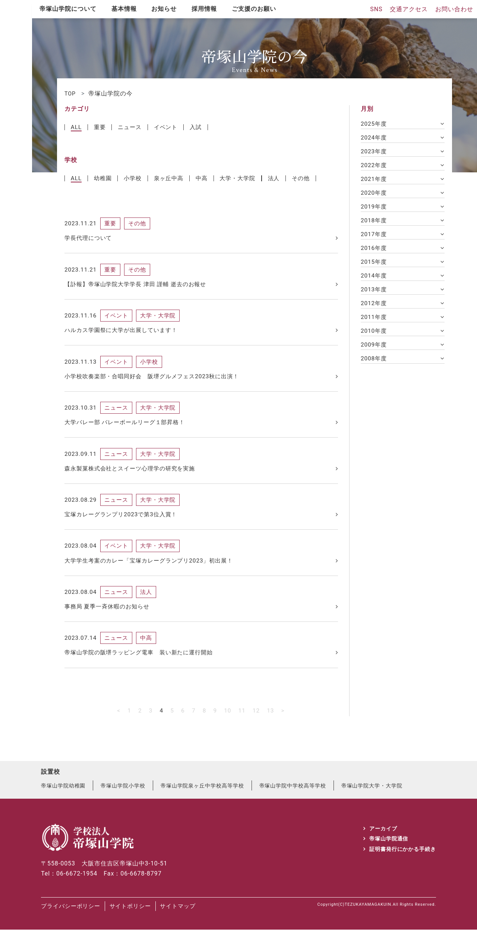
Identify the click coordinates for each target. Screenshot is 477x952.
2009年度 (374, 352)
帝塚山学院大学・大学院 (372, 808)
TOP (70, 93)
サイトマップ (198, 928)
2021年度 (374, 180)
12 (264, 732)
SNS (376, 9)
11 (248, 732)
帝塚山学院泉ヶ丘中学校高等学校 (202, 808)
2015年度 (374, 266)
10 (232, 732)
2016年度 (374, 252)
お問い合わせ (454, 9)
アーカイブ (383, 851)
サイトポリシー (142, 928)
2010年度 (374, 337)
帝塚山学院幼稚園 (63, 808)
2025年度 (374, 124)
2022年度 (374, 166)
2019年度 (374, 209)
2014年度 (374, 280)
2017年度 (374, 237)
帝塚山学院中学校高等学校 (293, 808)
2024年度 (374, 138)
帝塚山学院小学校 (123, 808)
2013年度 (374, 294)
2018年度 (374, 223)
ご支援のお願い (254, 8)
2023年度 (374, 152)
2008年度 (374, 366)
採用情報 (204, 8)
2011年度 (374, 323)
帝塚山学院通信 (388, 861)
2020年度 (374, 195)
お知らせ (164, 8)
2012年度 (374, 309)
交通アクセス (409, 9)
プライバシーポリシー (72, 928)
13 (280, 732)
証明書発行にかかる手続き (402, 871)
